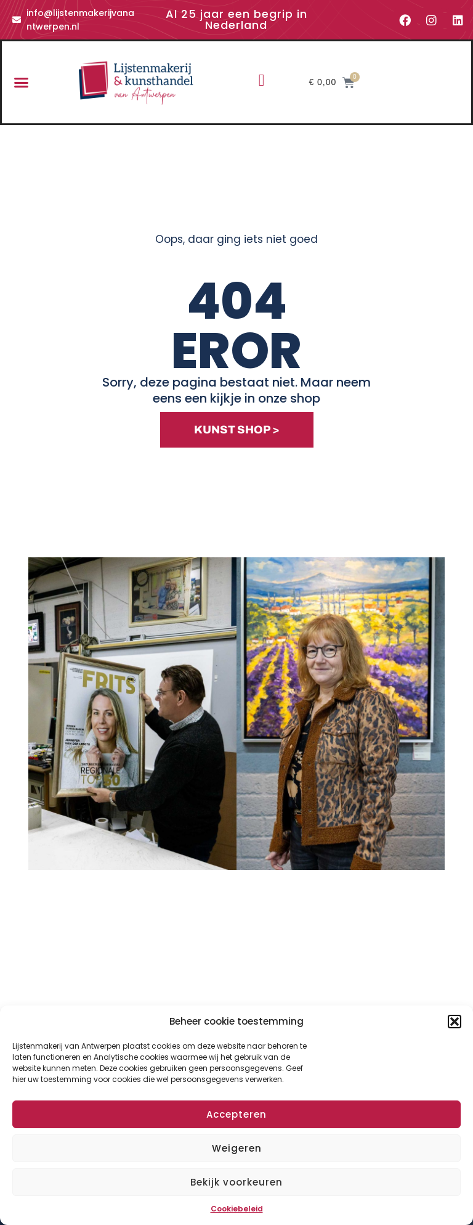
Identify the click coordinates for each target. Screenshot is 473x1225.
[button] (454, 1021)
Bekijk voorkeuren (236, 1182)
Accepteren (236, 1114)
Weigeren (237, 1148)
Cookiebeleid (237, 1208)
